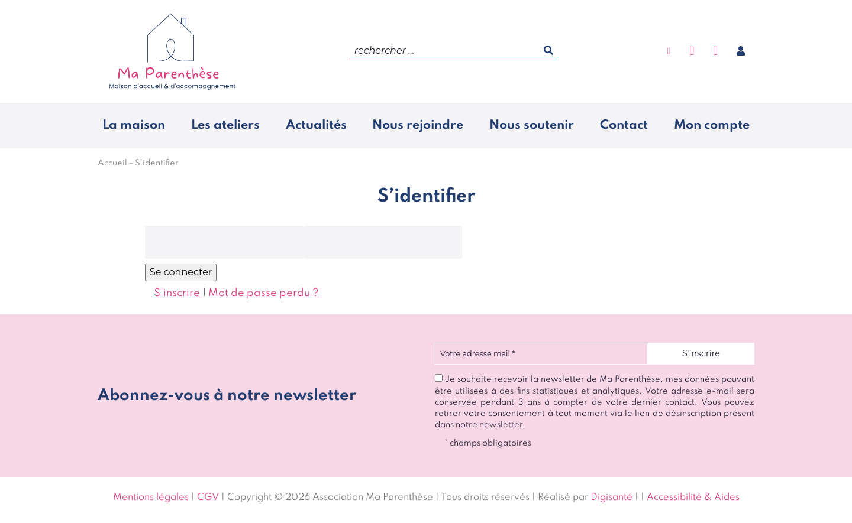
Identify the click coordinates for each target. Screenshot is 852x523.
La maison (133, 125)
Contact (624, 125)
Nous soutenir (531, 125)
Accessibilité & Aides (693, 497)
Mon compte (712, 125)
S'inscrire (177, 293)
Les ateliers (225, 125)
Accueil (112, 163)
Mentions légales (151, 497)
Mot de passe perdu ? (263, 293)
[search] (453, 51)
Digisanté (611, 497)
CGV (208, 497)
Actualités (316, 125)
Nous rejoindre (417, 125)
